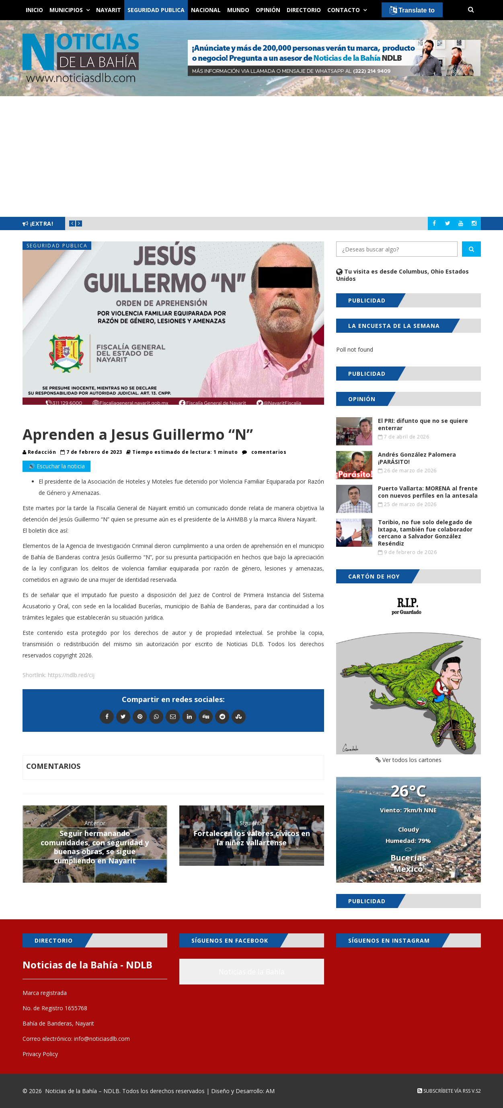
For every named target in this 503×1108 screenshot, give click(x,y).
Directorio (304, 10)
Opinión (268, 10)
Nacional (206, 10)
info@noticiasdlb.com (102, 1038)
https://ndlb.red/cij (71, 675)
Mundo (238, 10)
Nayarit (108, 10)
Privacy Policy (40, 1054)
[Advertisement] (251, 156)
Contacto (343, 10)
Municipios (66, 10)
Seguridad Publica (156, 10)
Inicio (34, 10)
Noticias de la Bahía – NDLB (82, 1091)
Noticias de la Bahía (252, 971)
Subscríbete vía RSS (443, 1090)
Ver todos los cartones (408, 760)
